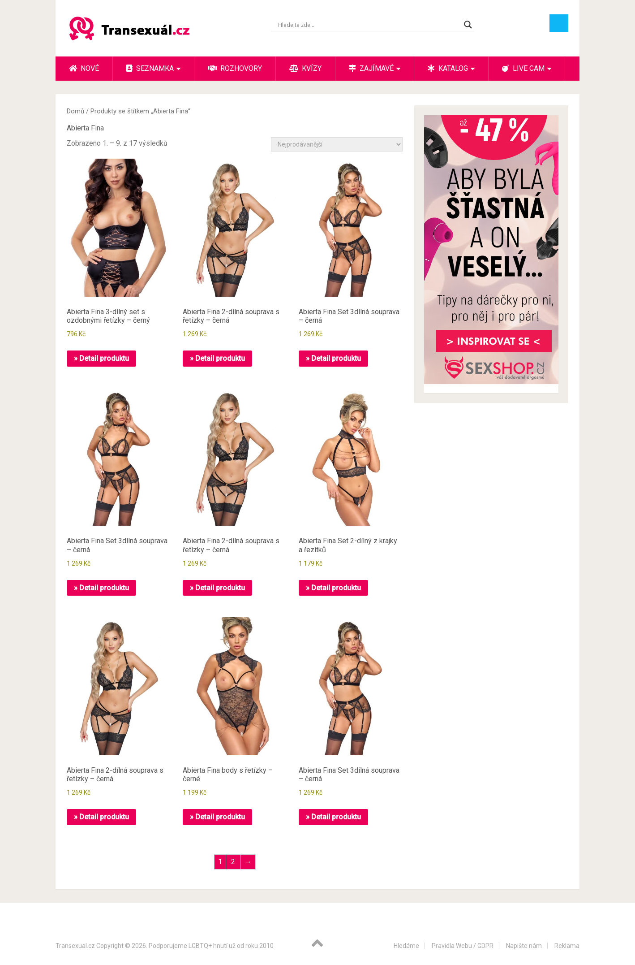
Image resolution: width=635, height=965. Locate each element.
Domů (75, 111)
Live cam (523, 68)
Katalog (448, 68)
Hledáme (406, 945)
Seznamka (150, 68)
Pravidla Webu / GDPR (462, 945)
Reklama (566, 945)
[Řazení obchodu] (337, 144)
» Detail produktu (101, 358)
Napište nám (524, 945)
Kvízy (305, 68)
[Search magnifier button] (468, 24)
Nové (84, 68)
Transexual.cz (75, 945)
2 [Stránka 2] (233, 861)
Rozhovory (235, 68)
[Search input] (368, 24)
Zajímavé (371, 68)
